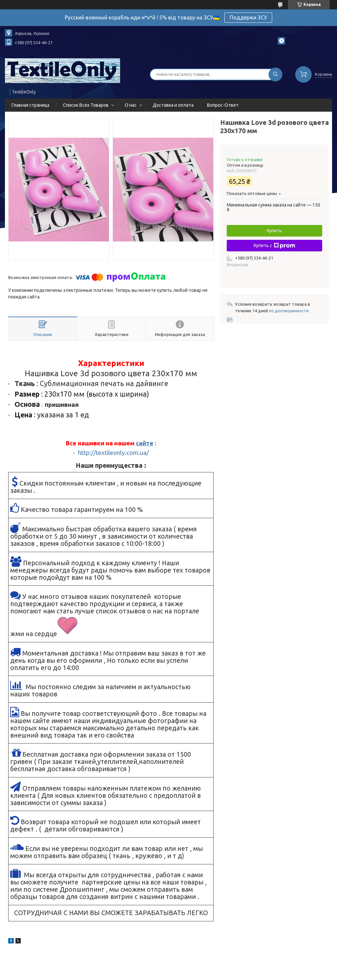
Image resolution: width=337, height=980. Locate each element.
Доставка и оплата (173, 105)
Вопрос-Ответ (223, 105)
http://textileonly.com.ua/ (113, 452)
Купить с (274, 246)
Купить (274, 230)
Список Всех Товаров (86, 105)
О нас (131, 105)
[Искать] (275, 74)
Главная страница (30, 105)
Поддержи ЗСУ (248, 17)
